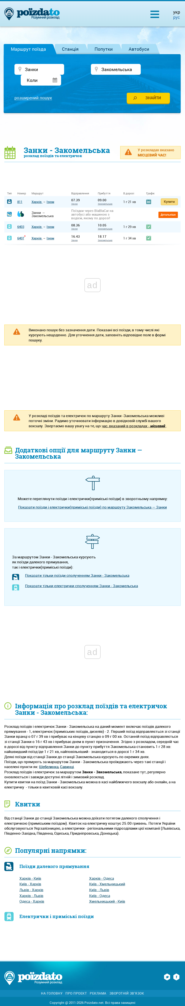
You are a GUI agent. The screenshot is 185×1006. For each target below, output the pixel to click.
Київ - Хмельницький (107, 874)
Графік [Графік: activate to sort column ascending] (150, 183)
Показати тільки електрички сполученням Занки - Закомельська (81, 575)
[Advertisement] (92, 119)
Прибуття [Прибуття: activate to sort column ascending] (104, 183)
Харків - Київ (30, 868)
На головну (51, 983)
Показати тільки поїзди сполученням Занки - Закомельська (77, 565)
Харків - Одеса (101, 868)
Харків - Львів (31, 885)
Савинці (67, 756)
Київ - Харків (30, 874)
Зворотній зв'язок (126, 983)
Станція (70, 49)
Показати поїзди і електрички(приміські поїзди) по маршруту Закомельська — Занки (92, 497)
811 (19, 192)
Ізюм (50, 192)
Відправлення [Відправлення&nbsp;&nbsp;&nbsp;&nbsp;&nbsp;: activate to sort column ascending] (81, 183)
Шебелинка (49, 756)
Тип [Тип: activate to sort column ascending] (9, 183)
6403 (20, 217)
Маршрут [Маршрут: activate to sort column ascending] (38, 183)
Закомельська (105, 193)
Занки (74, 193)
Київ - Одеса (99, 885)
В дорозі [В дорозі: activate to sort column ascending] (128, 183)
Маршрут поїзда (28, 49)
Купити (169, 191)
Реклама (98, 983)
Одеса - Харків (31, 891)
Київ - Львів (99, 879)
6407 (20, 228)
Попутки (104, 49)
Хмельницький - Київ (107, 891)
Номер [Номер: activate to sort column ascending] (21, 183)
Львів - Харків (31, 879)
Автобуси (139, 49)
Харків (37, 192)
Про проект (76, 983)
